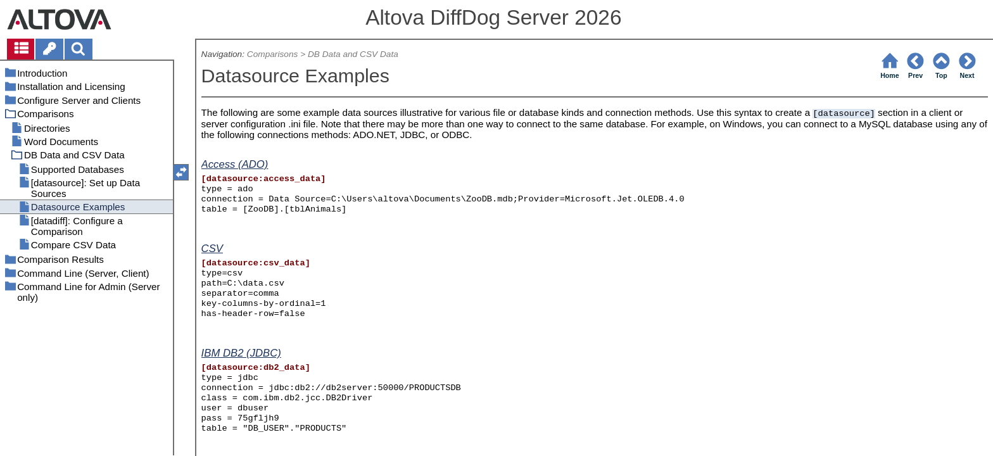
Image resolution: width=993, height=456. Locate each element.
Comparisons (272, 54)
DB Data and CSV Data (353, 54)
